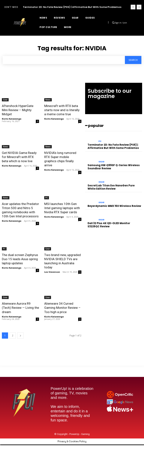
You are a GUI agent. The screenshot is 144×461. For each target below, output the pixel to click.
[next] (139, 7)
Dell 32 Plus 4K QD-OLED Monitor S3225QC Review (109, 224)
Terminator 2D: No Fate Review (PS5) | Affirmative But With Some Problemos (72, 7)
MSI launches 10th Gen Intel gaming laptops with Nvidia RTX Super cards (62, 208)
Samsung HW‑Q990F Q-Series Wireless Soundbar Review (114, 166)
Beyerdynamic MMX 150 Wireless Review (114, 206)
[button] (113, 22)
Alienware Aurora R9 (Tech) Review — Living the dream (20, 308)
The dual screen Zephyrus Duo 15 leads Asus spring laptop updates (20, 259)
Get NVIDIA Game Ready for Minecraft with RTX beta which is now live (19, 157)
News (48, 99)
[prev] (133, 7)
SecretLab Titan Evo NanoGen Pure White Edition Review (111, 187)
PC (46, 197)
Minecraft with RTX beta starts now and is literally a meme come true (62, 110)
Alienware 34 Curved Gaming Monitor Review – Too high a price (62, 308)
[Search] (133, 60)
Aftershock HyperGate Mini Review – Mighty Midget (17, 110)
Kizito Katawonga (11, 118)
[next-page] (20, 335)
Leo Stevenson (52, 271)
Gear (5, 99)
